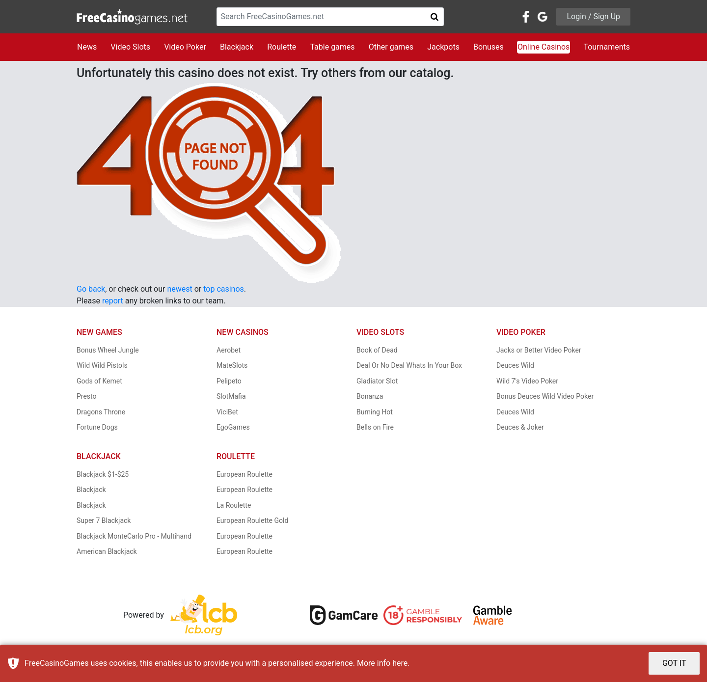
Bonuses (488, 47)
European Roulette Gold (252, 520)
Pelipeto (229, 381)
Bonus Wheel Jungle (108, 350)
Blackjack (236, 47)
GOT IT (674, 663)
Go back (91, 289)
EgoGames (233, 427)
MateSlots (232, 365)
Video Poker (185, 47)
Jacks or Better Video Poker (538, 350)
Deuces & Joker (520, 427)
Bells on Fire (375, 427)
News (87, 47)
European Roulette (244, 474)
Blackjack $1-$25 (103, 474)
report (112, 300)
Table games (332, 47)
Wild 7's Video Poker (527, 381)
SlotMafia (231, 396)
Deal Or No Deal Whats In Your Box (409, 365)
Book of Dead (377, 350)
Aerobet (229, 350)
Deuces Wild (515, 365)
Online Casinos (543, 47)
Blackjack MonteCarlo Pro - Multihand (134, 536)
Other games (391, 47)
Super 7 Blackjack (104, 520)
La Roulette (234, 505)
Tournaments (606, 47)
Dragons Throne (101, 412)
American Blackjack (107, 551)
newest (179, 289)
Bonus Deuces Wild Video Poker (545, 396)
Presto (87, 396)
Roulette (281, 47)
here (400, 663)
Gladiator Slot (377, 381)
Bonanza (369, 396)
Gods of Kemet (99, 381)
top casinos (223, 289)
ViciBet (227, 412)
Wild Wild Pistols (102, 365)
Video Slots (130, 47)
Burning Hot (374, 412)
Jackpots (443, 47)
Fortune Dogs (97, 427)
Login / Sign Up (593, 16)
